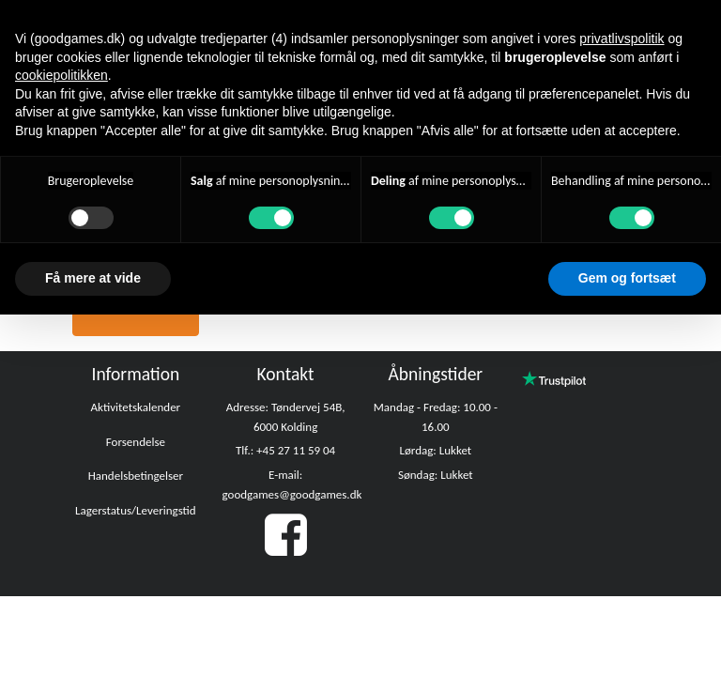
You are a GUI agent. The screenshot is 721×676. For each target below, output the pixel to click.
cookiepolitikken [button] (61, 75)
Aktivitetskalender (136, 407)
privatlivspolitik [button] (621, 38)
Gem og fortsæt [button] (627, 277)
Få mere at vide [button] (93, 277)
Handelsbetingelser (135, 476)
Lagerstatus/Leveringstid (135, 510)
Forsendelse (135, 442)
